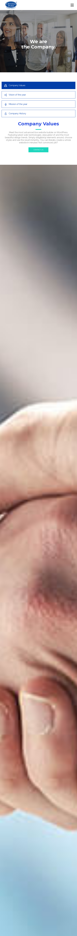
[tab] (39, 85)
